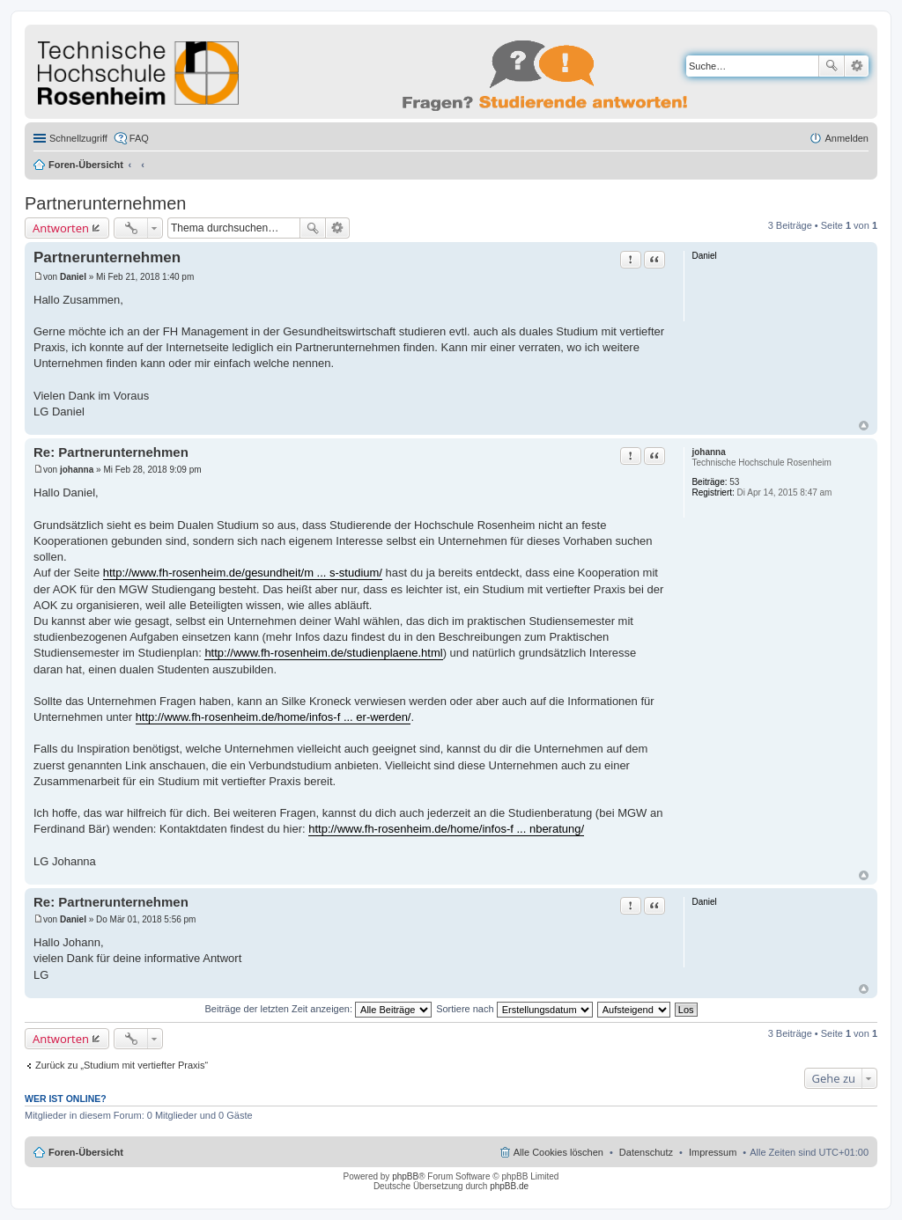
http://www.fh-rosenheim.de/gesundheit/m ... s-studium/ (242, 572)
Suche (831, 66)
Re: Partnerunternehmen (111, 452)
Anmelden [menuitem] (846, 138)
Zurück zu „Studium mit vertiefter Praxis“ (121, 1065)
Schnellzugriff (78, 138)
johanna (708, 452)
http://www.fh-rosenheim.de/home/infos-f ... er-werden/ (273, 717)
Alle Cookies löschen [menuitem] (558, 1152)
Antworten (61, 228)
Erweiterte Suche (857, 66)
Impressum (712, 1152)
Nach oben (864, 425)
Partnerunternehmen (105, 203)
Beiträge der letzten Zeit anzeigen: (318, 1008)
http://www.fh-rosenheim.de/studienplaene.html (323, 652)
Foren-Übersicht (85, 164)
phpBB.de (509, 1186)
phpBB (405, 1176)
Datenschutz (646, 1152)
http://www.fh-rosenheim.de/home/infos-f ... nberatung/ (446, 828)
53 (734, 482)
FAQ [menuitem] (139, 138)
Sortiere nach (514, 1008)
